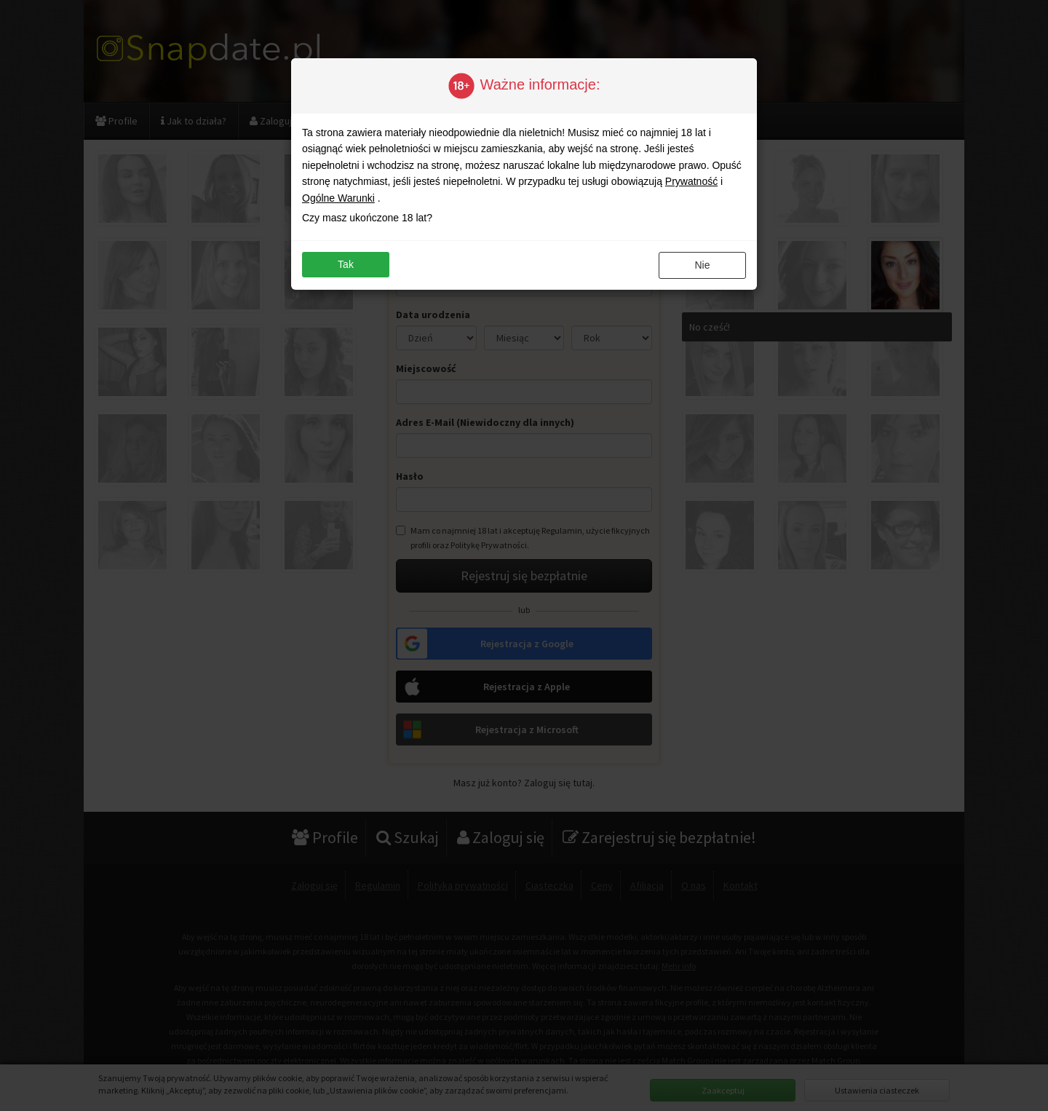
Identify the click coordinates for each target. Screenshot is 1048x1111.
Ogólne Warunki (338, 198)
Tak (346, 264)
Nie (702, 265)
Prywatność (691, 181)
